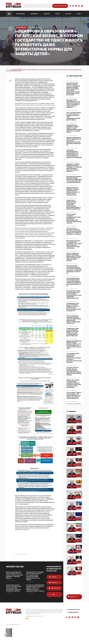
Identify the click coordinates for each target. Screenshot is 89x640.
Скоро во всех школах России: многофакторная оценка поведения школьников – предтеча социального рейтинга (14, 588)
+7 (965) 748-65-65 (72, 613)
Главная (8, 68)
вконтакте (53, 582)
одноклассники (54, 588)
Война (57, 13)
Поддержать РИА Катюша (60, 5)
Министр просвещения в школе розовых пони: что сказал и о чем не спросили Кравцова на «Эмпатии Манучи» (14, 575)
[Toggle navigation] (9, 14)
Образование (20, 13)
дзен (52, 594)
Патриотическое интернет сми (14, 8)
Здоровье (47, 13)
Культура (68, 13)
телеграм (52, 577)
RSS (28, 619)
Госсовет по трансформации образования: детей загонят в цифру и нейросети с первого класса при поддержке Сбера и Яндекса (35, 589)
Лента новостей (73, 76)
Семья (79, 13)
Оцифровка (34, 13)
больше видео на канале (73, 597)
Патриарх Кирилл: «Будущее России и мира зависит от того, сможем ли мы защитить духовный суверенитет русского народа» (34, 575)
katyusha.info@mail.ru (73, 610)
